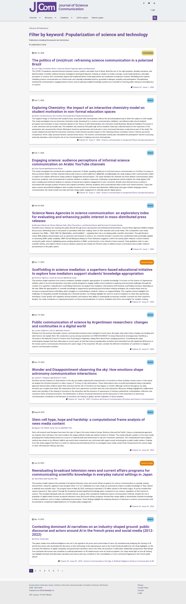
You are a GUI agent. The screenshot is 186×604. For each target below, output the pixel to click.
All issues (51, 17)
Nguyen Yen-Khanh (41, 428)
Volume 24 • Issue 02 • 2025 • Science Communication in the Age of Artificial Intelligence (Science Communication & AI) (107, 561)
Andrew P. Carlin (60, 378)
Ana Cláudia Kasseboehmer (82, 116)
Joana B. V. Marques (42, 378)
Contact (141, 590)
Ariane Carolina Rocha (43, 116)
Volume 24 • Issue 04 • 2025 (143, 450)
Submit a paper (97, 18)
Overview (35, 17)
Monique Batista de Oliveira (44, 225)
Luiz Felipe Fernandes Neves (45, 69)
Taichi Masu (39, 479)
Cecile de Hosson (56, 278)
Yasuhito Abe (52, 479)
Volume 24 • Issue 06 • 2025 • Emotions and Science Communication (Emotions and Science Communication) (111, 399)
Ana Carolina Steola (60, 116)
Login (153, 10)
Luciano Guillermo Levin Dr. (44, 330)
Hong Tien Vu (55, 428)
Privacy (140, 585)
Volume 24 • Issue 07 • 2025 (143, 302)
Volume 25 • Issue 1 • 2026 (143, 87)
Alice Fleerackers (74, 225)
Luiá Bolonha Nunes (89, 225)
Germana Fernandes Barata (111, 225)
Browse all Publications (38, 28)
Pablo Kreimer (64, 330)
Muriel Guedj (71, 278)
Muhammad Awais (55, 169)
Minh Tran (68, 428)
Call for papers (82, 18)
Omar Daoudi (39, 169)
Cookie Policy (143, 588)
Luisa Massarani (88, 69)
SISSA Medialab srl (46, 590)
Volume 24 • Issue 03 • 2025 (143, 506)
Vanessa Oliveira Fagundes (67, 69)
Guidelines (66, 17)
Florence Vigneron (41, 278)
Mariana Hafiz (61, 225)
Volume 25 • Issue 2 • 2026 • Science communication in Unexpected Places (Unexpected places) (116, 140)
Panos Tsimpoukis (41, 539)
